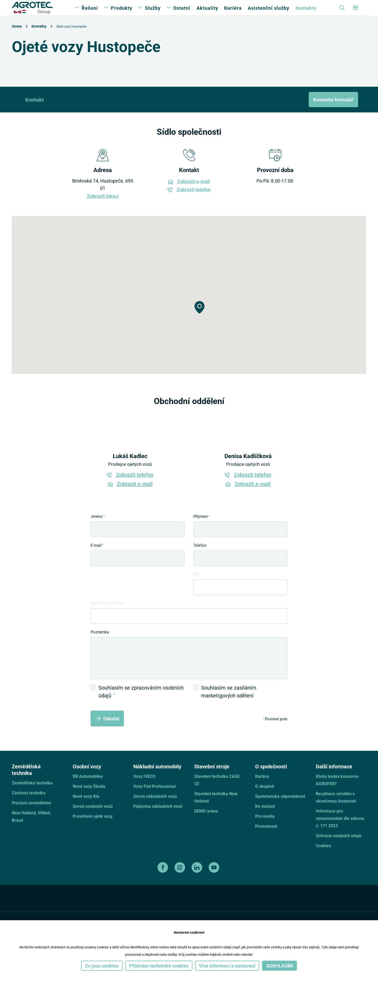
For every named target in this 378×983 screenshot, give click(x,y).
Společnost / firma (107, 613)
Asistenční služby (268, 13)
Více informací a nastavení (227, 966)
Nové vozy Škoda (89, 796)
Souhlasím (279, 966)
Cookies (323, 856)
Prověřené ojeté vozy (93, 826)
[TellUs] (347, 911)
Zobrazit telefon (194, 200)
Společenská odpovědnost (280, 806)
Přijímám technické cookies (158, 966)
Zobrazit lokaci (103, 206)
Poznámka (100, 642)
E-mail (96, 555)
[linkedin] (197, 878)
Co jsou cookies (101, 966)
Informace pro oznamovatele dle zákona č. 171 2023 (340, 829)
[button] (199, 318)
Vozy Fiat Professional (154, 796)
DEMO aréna (206, 821)
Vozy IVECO (144, 786)
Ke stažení (265, 816)
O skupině (264, 796)
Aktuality (207, 13)
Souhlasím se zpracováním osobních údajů (141, 702)
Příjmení (200, 526)
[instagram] (180, 878)
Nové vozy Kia (86, 806)
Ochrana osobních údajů (338, 846)
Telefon (199, 555)
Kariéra (233, 13)
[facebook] (163, 878)
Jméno (97, 526)
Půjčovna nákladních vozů (157, 816)
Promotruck (266, 836)
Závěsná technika (28, 803)
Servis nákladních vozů (155, 806)
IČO (196, 584)
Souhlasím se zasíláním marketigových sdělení (228, 702)
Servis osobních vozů (93, 816)
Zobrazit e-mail (193, 192)
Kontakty (306, 13)
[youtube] (214, 878)
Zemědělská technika (32, 793)
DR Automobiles (88, 786)
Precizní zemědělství (31, 813)
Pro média (265, 826)
